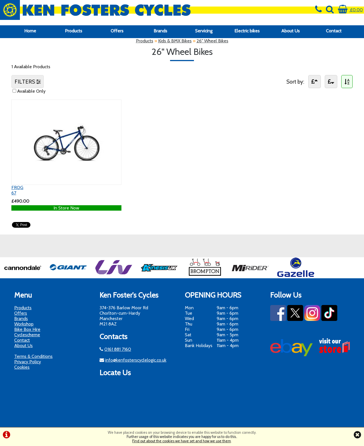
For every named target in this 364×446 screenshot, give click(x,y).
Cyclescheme (27, 334)
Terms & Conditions (33, 356)
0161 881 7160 (117, 349)
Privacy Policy (27, 361)
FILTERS (28, 81)
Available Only (31, 91)
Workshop (24, 324)
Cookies (22, 367)
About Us (290, 31)
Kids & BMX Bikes (175, 40)
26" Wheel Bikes (212, 40)
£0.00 (350, 10)
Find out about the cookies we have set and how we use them (181, 441)
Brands (160, 31)
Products (73, 31)
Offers (117, 31)
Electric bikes (247, 31)
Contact (334, 31)
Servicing (203, 31)
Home (30, 31)
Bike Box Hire (27, 329)
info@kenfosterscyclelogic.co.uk (135, 360)
